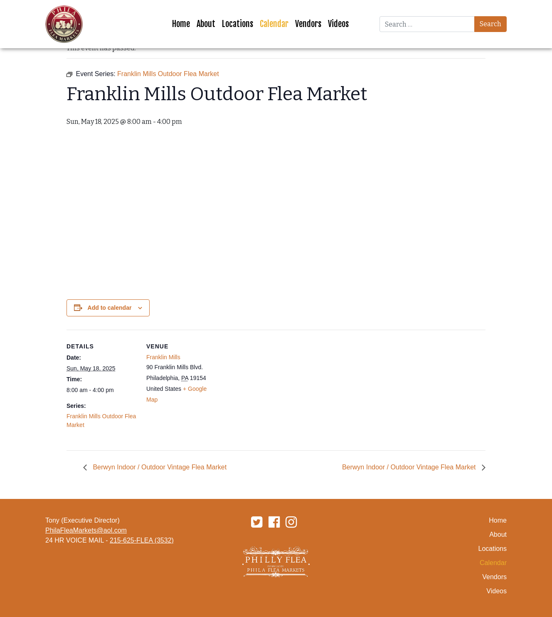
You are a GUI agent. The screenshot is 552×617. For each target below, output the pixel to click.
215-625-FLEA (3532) (142, 540)
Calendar (274, 24)
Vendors (308, 24)
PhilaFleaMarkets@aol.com (86, 530)
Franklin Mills (163, 357)
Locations (237, 24)
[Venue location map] (270, 387)
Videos (338, 24)
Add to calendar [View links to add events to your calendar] (110, 307)
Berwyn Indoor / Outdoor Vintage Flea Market (159, 467)
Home (181, 24)
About (206, 24)
